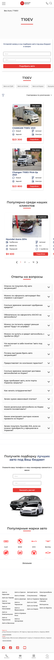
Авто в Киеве (20, 596)
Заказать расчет (27, 490)
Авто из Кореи (32, 609)
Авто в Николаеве (6, 608)
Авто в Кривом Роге (20, 614)
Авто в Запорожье (19, 620)
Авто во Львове (8, 598)
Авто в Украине (33, 599)
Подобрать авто (27, 66)
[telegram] (3, 647)
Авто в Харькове (5, 593)
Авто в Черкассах (18, 603)
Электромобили (46, 592)
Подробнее (34, 139)
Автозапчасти (32, 592)
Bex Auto (8, 11)
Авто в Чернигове (6, 602)
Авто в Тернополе (6, 619)
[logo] (25, 3)
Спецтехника (32, 596)
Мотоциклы (44, 604)
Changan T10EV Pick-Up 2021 (25, 173)
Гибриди (43, 596)
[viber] (17, 647)
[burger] (3, 3)
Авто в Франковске (19, 609)
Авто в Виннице (8, 623)
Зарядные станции (43, 600)
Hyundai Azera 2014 (16, 239)
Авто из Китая (32, 606)
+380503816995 (6, 635)
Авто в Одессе (20, 592)
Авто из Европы (46, 608)
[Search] (50, 3)
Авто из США (32, 602)
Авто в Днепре (20, 599)
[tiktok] (10, 647)
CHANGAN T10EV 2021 (23, 128)
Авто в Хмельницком (7, 613)
